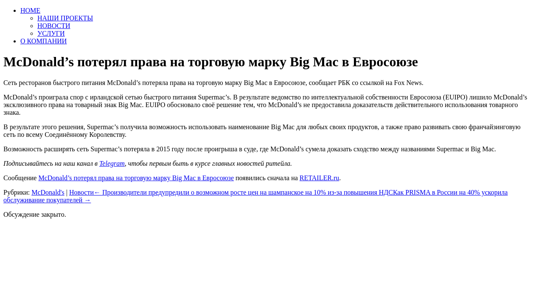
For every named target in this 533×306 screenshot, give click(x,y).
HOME (30, 10)
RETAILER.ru (319, 177)
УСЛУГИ (51, 33)
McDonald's (48, 192)
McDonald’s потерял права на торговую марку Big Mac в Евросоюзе (136, 177)
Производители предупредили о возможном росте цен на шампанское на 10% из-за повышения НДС (243, 192)
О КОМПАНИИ (43, 41)
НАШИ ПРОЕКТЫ (65, 18)
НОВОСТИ (53, 25)
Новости (81, 192)
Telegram (112, 163)
